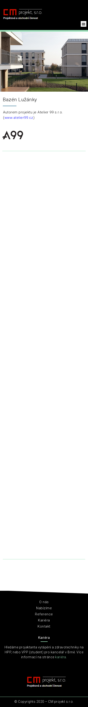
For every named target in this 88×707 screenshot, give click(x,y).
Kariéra (44, 620)
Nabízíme (44, 608)
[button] (83, 24)
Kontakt (44, 626)
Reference (44, 614)
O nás (44, 602)
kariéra (60, 657)
